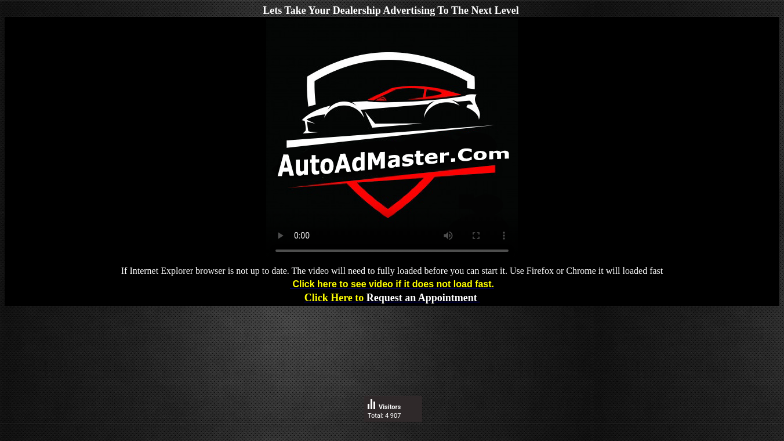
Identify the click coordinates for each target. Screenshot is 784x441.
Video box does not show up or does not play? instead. (392, 141)
